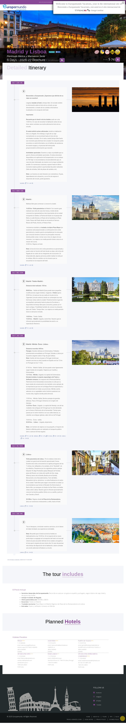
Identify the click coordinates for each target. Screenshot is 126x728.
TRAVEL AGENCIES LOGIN (72, 724)
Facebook (97, 698)
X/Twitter (97, 706)
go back (52, 52)
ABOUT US (97, 722)
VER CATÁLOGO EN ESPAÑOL (41, 2)
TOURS (105, 722)
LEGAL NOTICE (87, 724)
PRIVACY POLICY (100, 724)
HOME (89, 722)
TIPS (111, 722)
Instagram (97, 702)
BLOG (117, 722)
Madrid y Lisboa (27, 52)
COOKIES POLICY (113, 724)
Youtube (97, 710)
